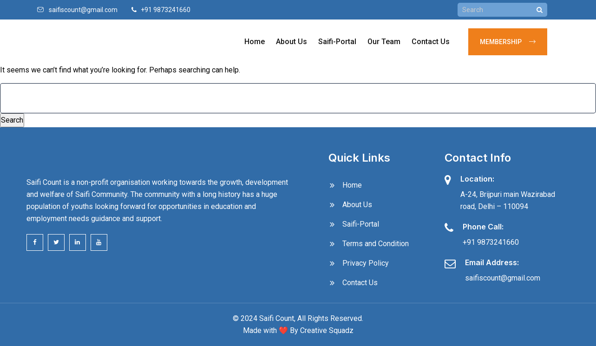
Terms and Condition (375, 243)
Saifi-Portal (337, 41)
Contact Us (431, 41)
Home (254, 41)
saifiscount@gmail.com (83, 9)
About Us (291, 41)
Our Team (383, 41)
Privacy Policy (365, 263)
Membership (508, 42)
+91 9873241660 (491, 242)
